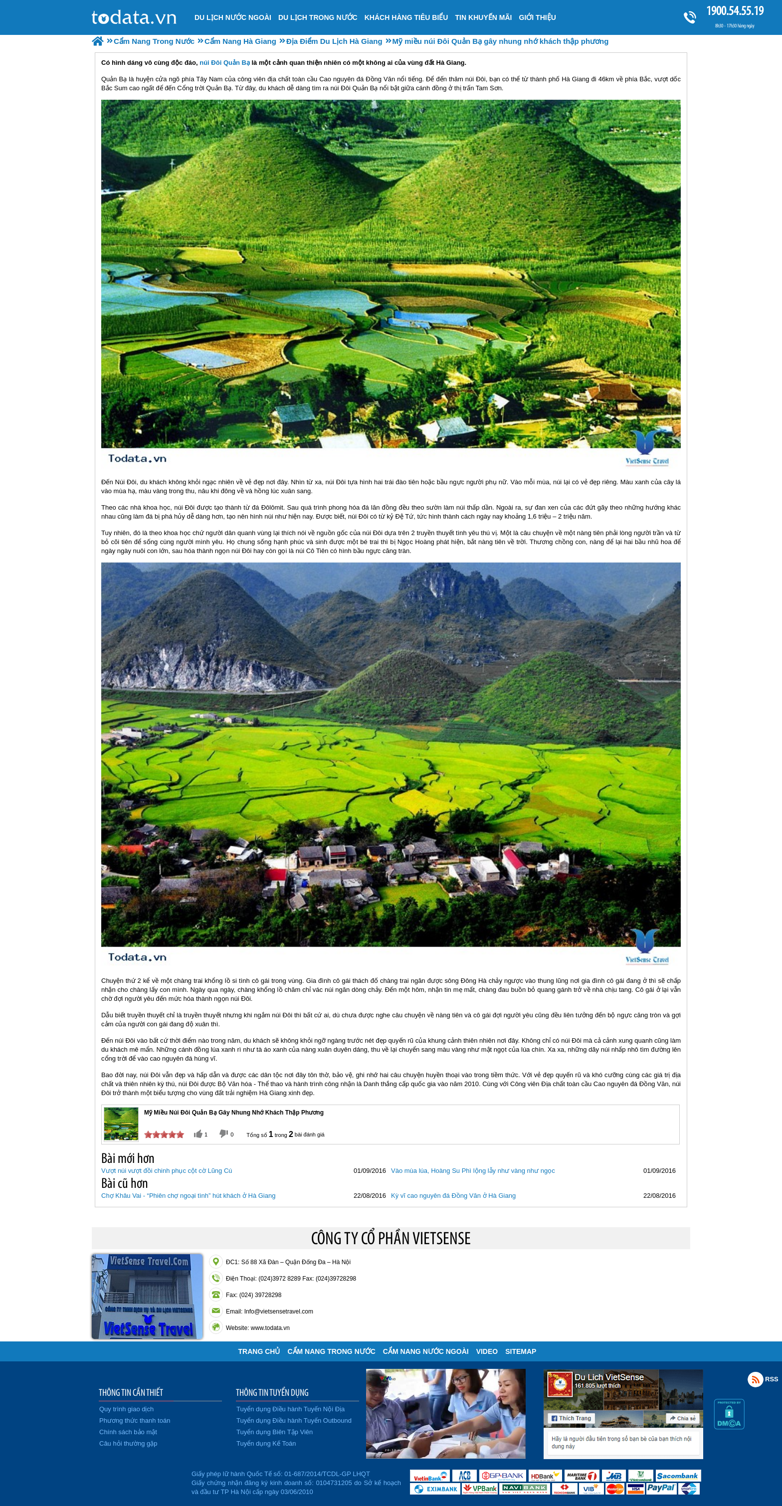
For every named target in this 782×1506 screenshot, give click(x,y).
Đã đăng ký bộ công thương (140, 1481)
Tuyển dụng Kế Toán (266, 1443)
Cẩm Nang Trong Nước (331, 1351)
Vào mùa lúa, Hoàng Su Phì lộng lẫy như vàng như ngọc (473, 1170)
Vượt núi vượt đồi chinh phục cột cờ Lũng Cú (166, 1170)
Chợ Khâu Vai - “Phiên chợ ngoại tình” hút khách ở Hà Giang (188, 1195)
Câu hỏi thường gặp (128, 1443)
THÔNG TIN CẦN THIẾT (131, 1392)
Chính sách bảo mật (128, 1432)
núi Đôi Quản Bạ (224, 62)
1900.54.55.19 (734, 10)
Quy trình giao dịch (126, 1409)
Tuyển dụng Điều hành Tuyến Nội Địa (290, 1409)
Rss (756, 1379)
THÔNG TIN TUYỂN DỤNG (272, 1392)
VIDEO (487, 1351)
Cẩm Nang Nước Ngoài (426, 1351)
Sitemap (520, 1351)
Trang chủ (259, 1351)
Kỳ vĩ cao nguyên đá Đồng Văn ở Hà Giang (453, 1195)
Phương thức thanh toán (134, 1420)
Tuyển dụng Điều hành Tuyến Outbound (294, 1420)
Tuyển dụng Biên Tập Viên (274, 1432)
